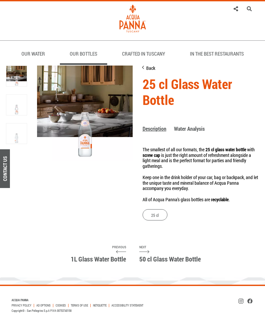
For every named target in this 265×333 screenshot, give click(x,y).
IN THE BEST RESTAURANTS (217, 53)
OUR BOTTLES (83, 53)
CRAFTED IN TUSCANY (143, 53)
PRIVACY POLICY (21, 305)
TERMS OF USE (79, 305)
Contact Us (5, 168)
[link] (236, 8)
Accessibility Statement (127, 305)
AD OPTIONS (43, 305)
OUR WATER (33, 53)
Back (150, 68)
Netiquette (100, 305)
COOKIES (61, 305)
